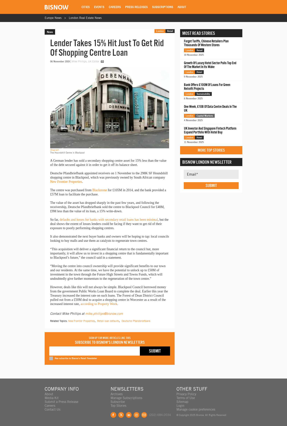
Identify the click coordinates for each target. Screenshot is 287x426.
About (182, 7)
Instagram (136, 415)
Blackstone (99, 190)
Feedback (144, 415)
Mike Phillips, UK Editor (86, 61)
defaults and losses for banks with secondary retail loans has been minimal (109, 219)
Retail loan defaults (108, 321)
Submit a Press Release (61, 402)
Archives (117, 394)
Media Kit (52, 398)
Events (99, 7)
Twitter (121, 415)
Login (180, 405)
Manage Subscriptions (126, 398)
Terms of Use (185, 398)
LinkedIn (129, 415)
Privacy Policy (186, 394)
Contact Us (52, 409)
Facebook (113, 415)
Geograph (54, 149)
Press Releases (136, 7)
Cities (85, 7)
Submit (211, 185)
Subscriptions (162, 7)
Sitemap (182, 402)
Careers (115, 7)
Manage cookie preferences (195, 409)
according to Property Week (99, 304)
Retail (170, 31)
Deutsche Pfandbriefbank (136, 321)
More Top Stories (211, 150)
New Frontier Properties (66, 181)
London (160, 31)
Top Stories (118, 405)
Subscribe (118, 402)
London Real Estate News (85, 18)
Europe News (53, 18)
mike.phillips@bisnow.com (104, 313)
